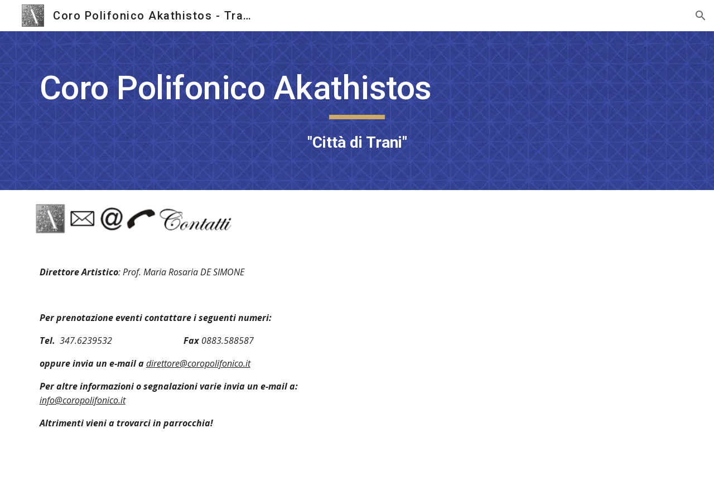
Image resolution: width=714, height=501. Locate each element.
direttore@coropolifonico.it (198, 363)
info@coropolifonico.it (83, 400)
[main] (357, 110)
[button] (700, 15)
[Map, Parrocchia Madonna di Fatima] (522, 374)
